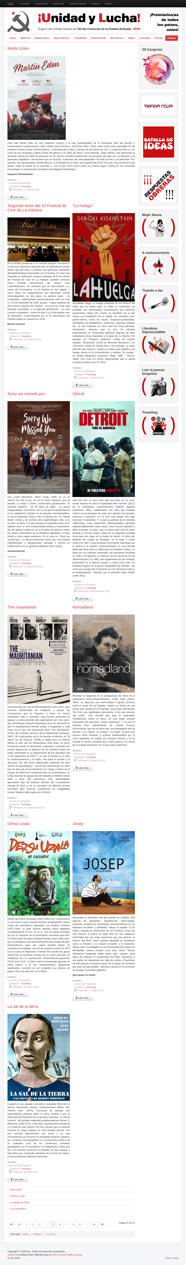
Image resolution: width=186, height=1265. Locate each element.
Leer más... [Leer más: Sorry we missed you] (17, 574)
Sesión (108, 3)
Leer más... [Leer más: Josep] (82, 998)
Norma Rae (16, 1189)
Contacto (25, 3)
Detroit (78, 393)
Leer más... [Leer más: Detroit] (82, 598)
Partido (159, 38)
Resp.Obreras (61, 38)
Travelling (26, 186)
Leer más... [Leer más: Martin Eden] (17, 197)
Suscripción (41, 3)
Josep (77, 823)
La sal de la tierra (22, 1006)
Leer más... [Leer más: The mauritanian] (17, 815)
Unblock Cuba (17, 1196)
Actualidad (80, 38)
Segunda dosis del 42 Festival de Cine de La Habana (36, 207)
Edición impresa (78, 3)
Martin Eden (18, 48)
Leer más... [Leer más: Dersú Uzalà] (17, 994)
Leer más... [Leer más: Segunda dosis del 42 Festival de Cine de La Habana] (17, 347)
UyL (10, 4)
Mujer (131, 38)
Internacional (98, 38)
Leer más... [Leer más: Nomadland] (82, 768)
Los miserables (18, 1208)
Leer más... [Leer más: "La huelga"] (82, 385)
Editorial (25, 38)
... (47, 1224)
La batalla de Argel (19, 1202)
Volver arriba (172, 1258)
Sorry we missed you (26, 393)
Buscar (95, 3)
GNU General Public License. (67, 1254)
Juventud (144, 38)
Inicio (13, 38)
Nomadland (82, 607)
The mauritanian (21, 607)
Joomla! (11, 1254)
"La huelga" (82, 205)
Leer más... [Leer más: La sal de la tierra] (17, 1179)
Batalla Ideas (42, 38)
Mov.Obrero (117, 38)
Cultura (171, 38)
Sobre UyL (58, 3)
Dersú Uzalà (18, 823)
